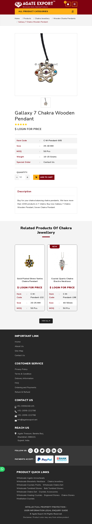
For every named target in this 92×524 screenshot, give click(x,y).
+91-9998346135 (25, 406)
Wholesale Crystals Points (29, 485)
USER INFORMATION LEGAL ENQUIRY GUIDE (46, 510)
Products (27, 18)
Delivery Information (24, 378)
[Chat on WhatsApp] (2, 469)
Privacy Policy (21, 369)
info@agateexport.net (27, 419)
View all (46, 321)
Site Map (19, 351)
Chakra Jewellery (42, 18)
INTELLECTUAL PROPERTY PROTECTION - (46, 507)
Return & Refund (22, 392)
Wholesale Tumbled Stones (29, 488)
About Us (19, 346)
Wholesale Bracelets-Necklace (31, 481)
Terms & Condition (23, 374)
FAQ (17, 383)
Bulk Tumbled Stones (53, 488)
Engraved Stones (52, 495)
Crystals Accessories (48, 491)
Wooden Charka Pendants (64, 18)
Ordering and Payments (25, 387)
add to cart (43, 177)
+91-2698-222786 (26, 410)
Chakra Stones (68, 495)
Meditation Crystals (26, 498)
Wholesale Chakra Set (53, 485)
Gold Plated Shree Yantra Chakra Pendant (30, 280)
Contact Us (49, 162)
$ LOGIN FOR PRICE (28, 129)
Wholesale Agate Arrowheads (31, 478)
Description (24, 191)
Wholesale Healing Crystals (29, 495)
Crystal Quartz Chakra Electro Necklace (62, 280)
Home (17, 18)
